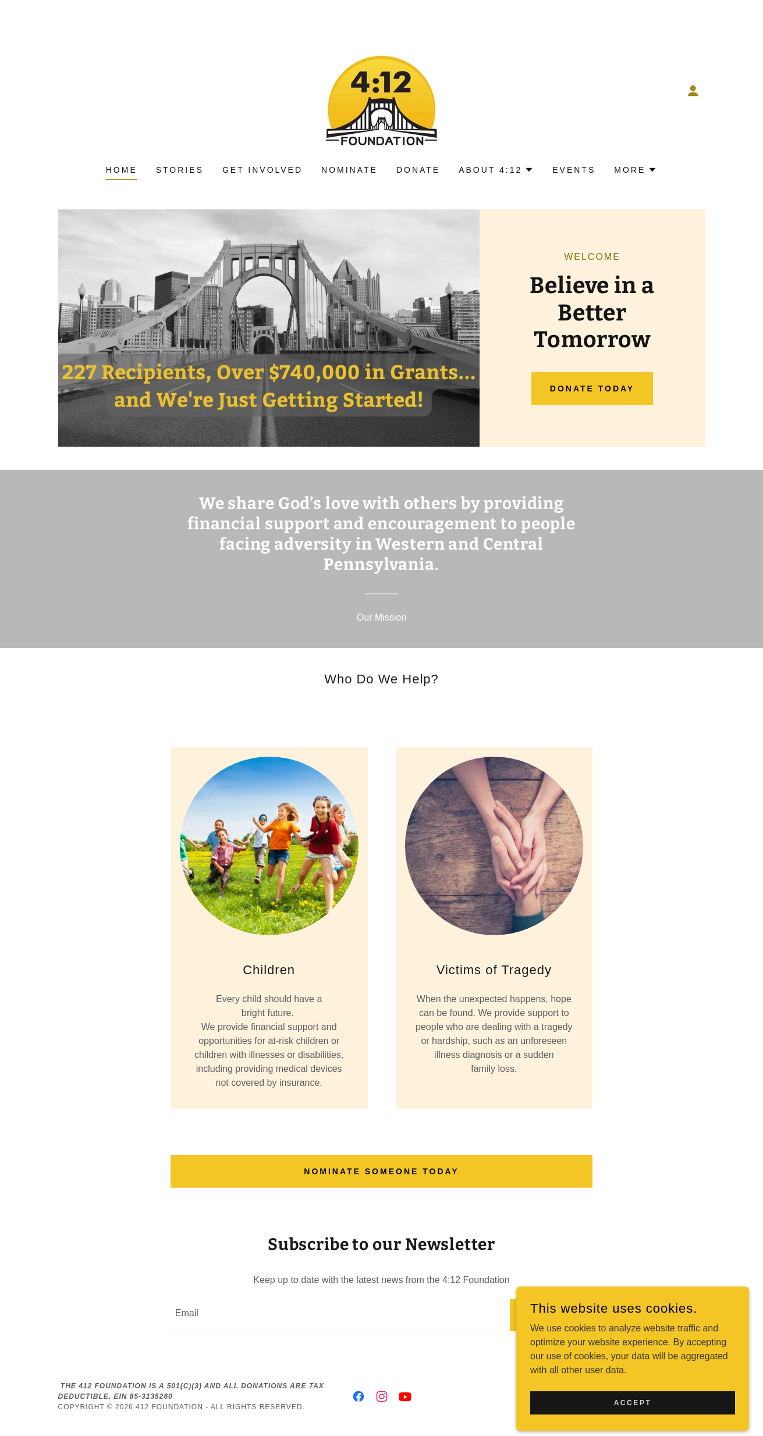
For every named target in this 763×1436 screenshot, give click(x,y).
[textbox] (333, 1315)
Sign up (551, 1315)
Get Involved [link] (262, 169)
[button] (693, 90)
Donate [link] (418, 169)
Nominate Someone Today (381, 1171)
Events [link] (573, 169)
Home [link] (121, 169)
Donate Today (592, 388)
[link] (381, 90)
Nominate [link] (349, 169)
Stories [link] (180, 169)
